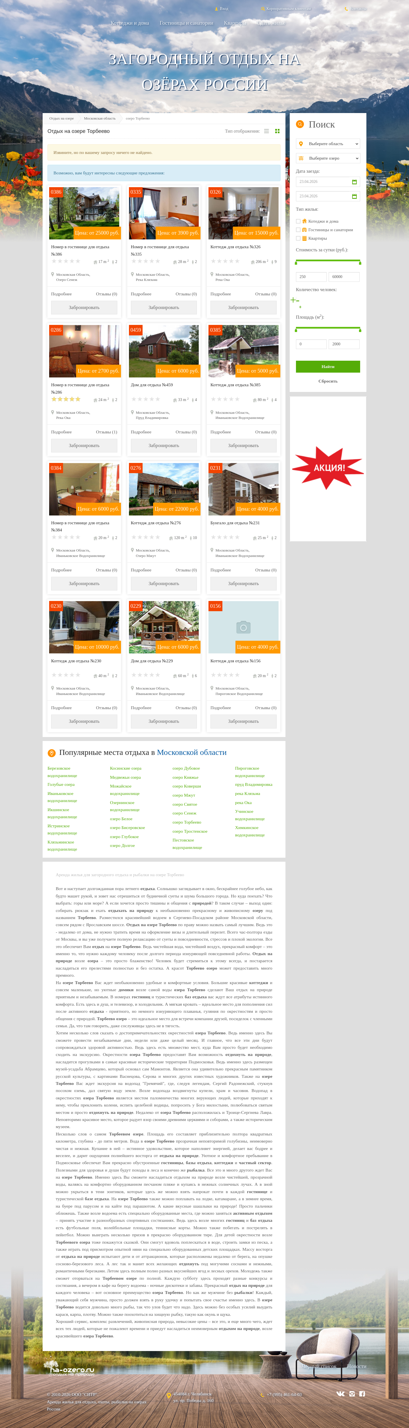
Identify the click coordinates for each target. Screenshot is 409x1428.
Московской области (192, 752)
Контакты (355, 8)
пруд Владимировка (253, 784)
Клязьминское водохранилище (62, 845)
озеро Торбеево (187, 822)
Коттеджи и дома (129, 23)
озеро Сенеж (185, 813)
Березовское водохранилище (62, 772)
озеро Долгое (122, 845)
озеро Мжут (184, 795)
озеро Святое (185, 804)
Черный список (319, 1366)
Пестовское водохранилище (187, 843)
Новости (356, 1366)
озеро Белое (121, 818)
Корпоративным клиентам (285, 8)
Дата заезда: (308, 171)
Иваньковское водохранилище (62, 797)
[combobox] (333, 144)
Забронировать (84, 307)
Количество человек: (316, 289)
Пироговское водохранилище (250, 772)
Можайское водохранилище (124, 790)
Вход (221, 8)
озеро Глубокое (124, 836)
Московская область (100, 118)
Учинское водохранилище (250, 815)
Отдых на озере (61, 118)
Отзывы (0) (106, 293)
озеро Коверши (187, 786)
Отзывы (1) (106, 431)
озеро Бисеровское (127, 827)
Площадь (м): (310, 317)
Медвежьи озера (125, 777)
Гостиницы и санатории (186, 23)
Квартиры (235, 23)
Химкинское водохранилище (250, 831)
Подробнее (61, 293)
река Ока (243, 802)
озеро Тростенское (190, 831)
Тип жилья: (307, 209)
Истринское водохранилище (62, 829)
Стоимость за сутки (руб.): (322, 249)
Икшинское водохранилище (62, 813)
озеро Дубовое (186, 768)
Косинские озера (125, 768)
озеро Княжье (186, 777)
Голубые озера (60, 784)
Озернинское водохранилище (124, 806)
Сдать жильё (271, 23)
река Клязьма (247, 793)
